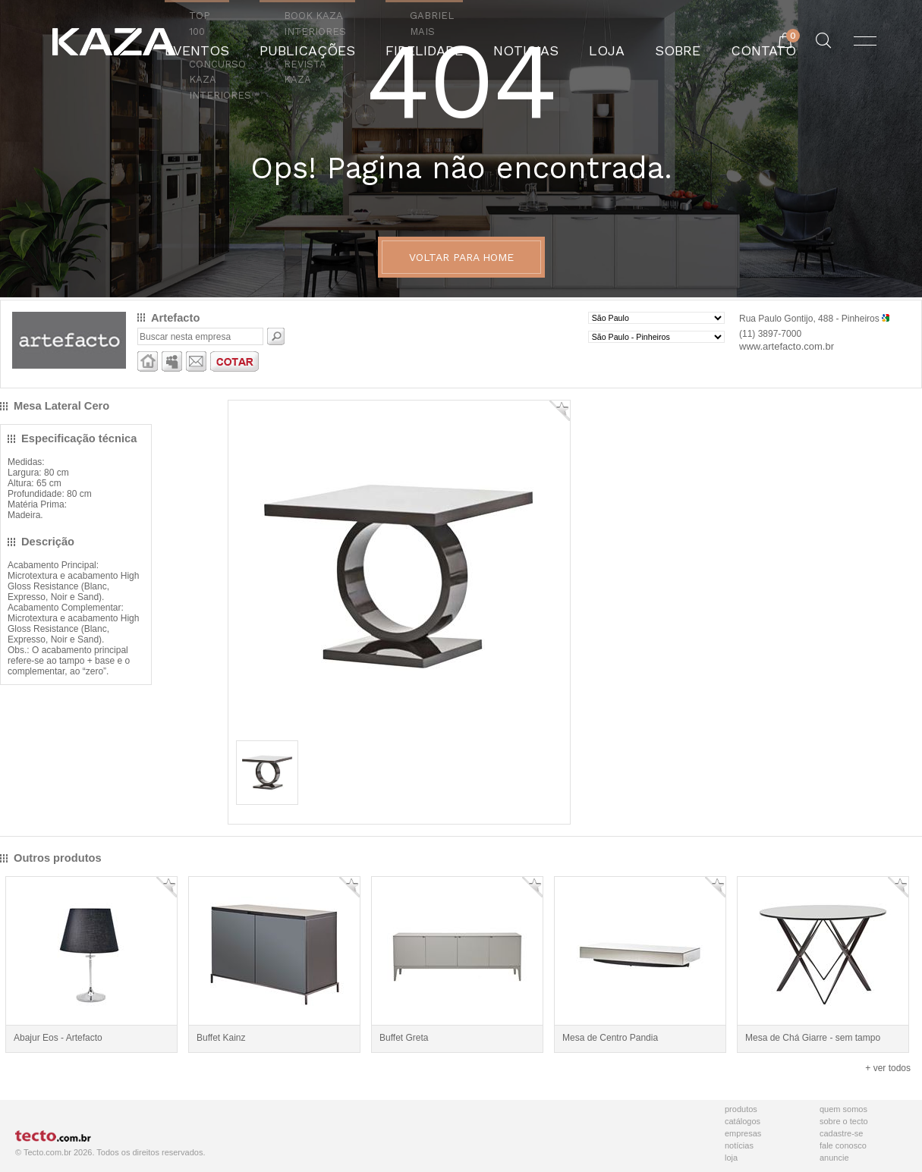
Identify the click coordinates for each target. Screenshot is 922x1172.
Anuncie (834, 1157)
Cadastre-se (841, 1133)
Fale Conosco (843, 1145)
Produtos (741, 1109)
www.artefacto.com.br (786, 346)
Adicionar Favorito (559, 411)
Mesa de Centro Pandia (610, 1037)
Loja (731, 1157)
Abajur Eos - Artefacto (58, 1037)
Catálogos (742, 1121)
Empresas (743, 1133)
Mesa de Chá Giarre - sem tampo (812, 1037)
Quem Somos (843, 1109)
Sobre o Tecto (844, 1121)
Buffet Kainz (221, 1037)
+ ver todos (888, 1068)
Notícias (739, 1145)
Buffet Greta (403, 1037)
